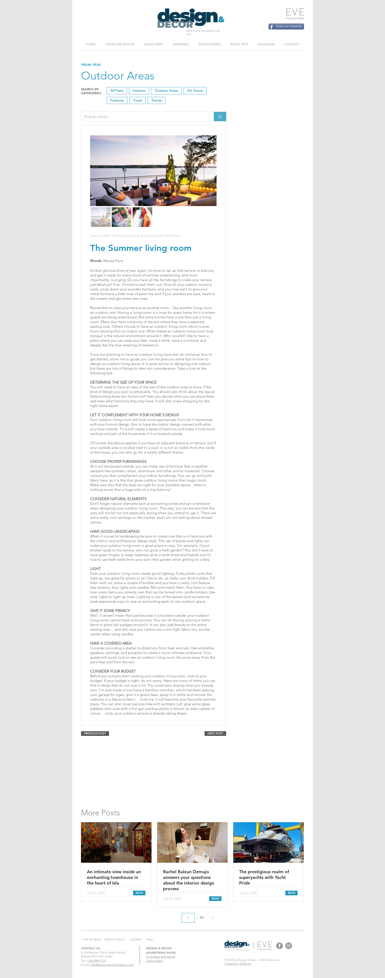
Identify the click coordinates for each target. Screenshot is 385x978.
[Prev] (172, 918)
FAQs (149, 939)
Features (117, 100)
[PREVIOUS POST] (95, 733)
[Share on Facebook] (286, 26)
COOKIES (136, 939)
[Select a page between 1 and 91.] (188, 918)
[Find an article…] (143, 116)
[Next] (212, 918)
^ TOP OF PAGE (91, 939)
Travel (137, 100)
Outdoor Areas (166, 90)
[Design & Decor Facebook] (279, 945)
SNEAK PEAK (91, 64)
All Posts (116, 90)
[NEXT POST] (215, 733)
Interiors (138, 90)
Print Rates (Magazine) (160, 956)
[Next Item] (208, 171)
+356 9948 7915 (96, 960)
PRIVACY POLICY (115, 939)
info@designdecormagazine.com (112, 964)
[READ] (139, 893)
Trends (156, 100)
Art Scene (195, 90)
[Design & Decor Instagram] (288, 945)
